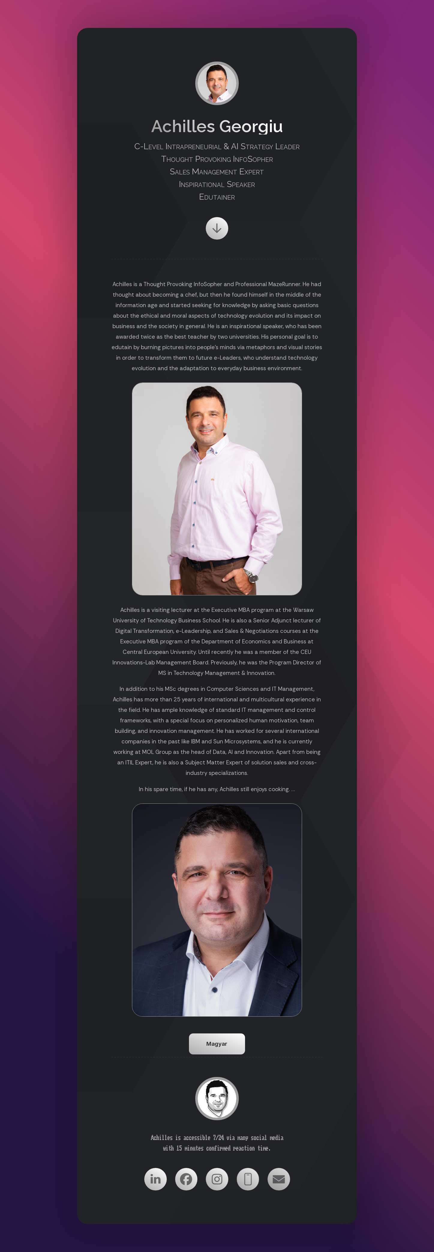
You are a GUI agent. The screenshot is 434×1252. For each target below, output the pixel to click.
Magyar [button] (217, 1043)
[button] (217, 228)
